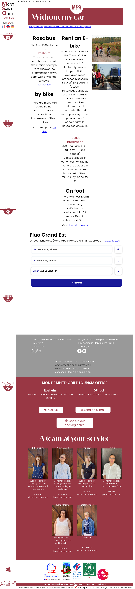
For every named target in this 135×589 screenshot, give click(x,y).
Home (20, 1)
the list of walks (78, 225)
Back (26, 1)
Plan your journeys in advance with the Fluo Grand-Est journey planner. (60, 26)
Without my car (48, 1)
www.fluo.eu (112, 240)
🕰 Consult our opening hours (75, 423)
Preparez (35, 1)
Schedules (44, 84)
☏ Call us (51, 410)
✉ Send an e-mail (93, 410)
